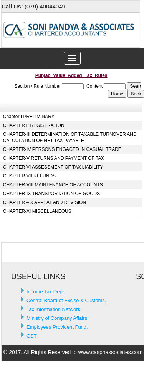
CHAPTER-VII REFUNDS (29, 176)
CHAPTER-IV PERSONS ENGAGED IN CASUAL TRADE (62, 149)
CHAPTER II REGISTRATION (34, 125)
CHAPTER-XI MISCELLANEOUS (37, 211)
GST (31, 336)
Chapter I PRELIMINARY (29, 116)
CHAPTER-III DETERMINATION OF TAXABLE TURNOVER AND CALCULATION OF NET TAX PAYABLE (70, 137)
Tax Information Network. (54, 309)
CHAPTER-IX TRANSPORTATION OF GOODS (51, 193)
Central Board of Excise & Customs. (66, 300)
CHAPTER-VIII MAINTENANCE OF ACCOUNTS (53, 184)
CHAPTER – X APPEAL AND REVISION (44, 202)
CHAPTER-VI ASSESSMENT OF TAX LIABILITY (53, 167)
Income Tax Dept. (45, 291)
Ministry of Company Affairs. (57, 318)
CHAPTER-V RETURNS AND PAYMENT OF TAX (53, 158)
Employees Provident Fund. (57, 327)
